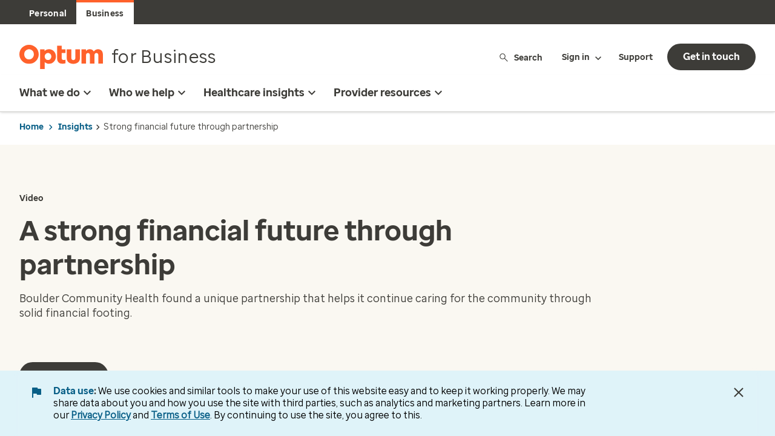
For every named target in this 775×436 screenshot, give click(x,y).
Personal (48, 13)
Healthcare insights (261, 92)
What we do (56, 92)
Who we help (149, 92)
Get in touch (711, 56)
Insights (75, 127)
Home (31, 127)
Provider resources (390, 92)
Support (636, 57)
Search (520, 57)
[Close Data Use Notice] (738, 392)
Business (105, 13)
